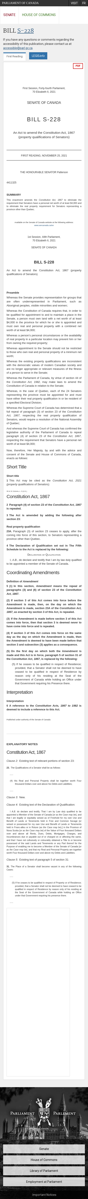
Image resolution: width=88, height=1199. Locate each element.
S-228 (25, 31)
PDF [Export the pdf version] (78, 65)
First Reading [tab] (15, 56)
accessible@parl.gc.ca (17, 48)
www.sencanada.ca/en (44, 225)
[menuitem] (74, 3)
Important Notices (44, 1194)
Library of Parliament (44, 1170)
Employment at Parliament (44, 1181)
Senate (9, 15)
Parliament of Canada (20, 3)
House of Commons (39, 15)
